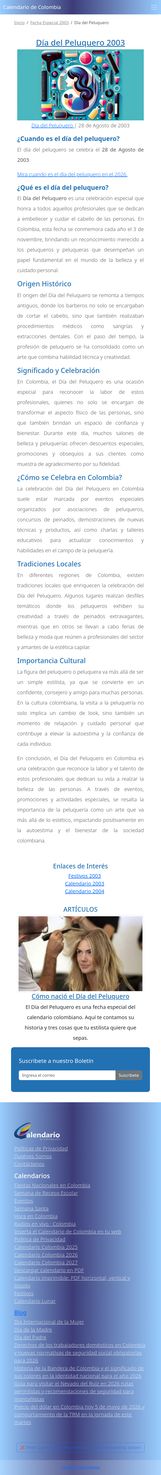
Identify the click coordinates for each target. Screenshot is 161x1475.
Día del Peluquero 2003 (80, 42)
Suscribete (129, 1075)
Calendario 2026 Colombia (80, 1467)
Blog (20, 1312)
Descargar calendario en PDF (49, 1270)
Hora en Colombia (36, 1216)
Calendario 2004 (84, 891)
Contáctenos (29, 1163)
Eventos (23, 1200)
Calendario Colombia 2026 (46, 1254)
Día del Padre (30, 1337)
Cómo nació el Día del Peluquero (80, 996)
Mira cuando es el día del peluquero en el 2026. (72, 174)
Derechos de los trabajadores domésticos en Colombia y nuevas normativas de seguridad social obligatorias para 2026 (79, 1352)
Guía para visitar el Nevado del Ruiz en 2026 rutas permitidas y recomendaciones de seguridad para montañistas (74, 1391)
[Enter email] (67, 1075)
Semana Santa (31, 1208)
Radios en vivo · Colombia (45, 1223)
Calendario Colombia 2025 (46, 1246)
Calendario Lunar (35, 1301)
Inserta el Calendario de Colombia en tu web (67, 1231)
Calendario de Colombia (32, 7)
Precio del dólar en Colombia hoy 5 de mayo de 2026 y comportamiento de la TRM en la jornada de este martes (79, 1414)
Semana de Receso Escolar (46, 1192)
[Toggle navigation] (154, 7)
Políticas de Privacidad (41, 1148)
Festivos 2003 (84, 875)
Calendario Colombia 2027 (46, 1262)
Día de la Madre (33, 1329)
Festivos (23, 1293)
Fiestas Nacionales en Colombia (52, 1185)
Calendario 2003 (84, 883)
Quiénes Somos (33, 1156)
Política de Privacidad (39, 1239)
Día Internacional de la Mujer (49, 1321)
